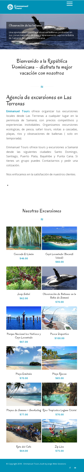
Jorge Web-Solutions (57, 463)
